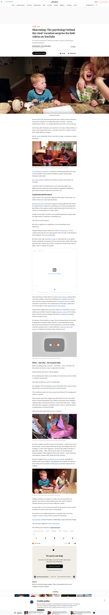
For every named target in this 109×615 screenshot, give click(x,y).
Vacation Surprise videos (38, 531)
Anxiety (47, 531)
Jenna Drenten (36, 519)
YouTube (71, 531)
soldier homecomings (60, 297)
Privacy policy (69, 607)
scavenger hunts (65, 327)
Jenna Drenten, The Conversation (41, 46)
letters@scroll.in (55, 527)
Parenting (65, 531)
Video (44, 5)
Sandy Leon (47, 292)
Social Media (53, 531)
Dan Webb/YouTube (54, 115)
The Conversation (54, 523)
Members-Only (37, 5)
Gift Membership (9, 1)
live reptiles (61, 306)
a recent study (38, 180)
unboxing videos (64, 301)
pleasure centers (62, 312)
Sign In (60, 570)
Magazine (62, 5)
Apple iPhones (51, 306)
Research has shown (38, 204)
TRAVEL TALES (36, 26)
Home (13, 5)
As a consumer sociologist (40, 171)
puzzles (34, 329)
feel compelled (62, 314)
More (75, 5)
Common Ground (21, 5)
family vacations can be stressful (54, 459)
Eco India (49, 5)
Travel (60, 531)
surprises (54, 386)
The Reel (56, 5)
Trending (69, 5)
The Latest (29, 5)
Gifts (34, 534)
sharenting (64, 230)
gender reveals (51, 239)
